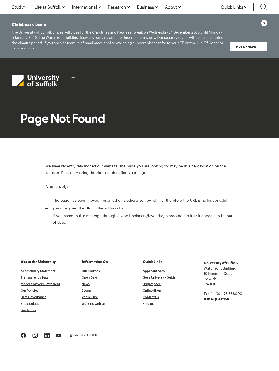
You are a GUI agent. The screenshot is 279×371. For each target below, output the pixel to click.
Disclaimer (28, 310)
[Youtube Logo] (58, 335)
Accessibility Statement (38, 271)
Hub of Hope (246, 46)
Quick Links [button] (232, 7)
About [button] (171, 7)
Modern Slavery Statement (40, 284)
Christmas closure (114, 36)
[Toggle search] (263, 6)
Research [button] (117, 7)
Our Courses (91, 271)
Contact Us (151, 297)
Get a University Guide (159, 277)
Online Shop (152, 290)
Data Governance (33, 297)
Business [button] (145, 7)
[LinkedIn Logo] (47, 335)
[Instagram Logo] (35, 335)
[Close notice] (264, 23)
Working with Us (93, 303)
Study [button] (18, 7)
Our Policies (29, 290)
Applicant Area (154, 271)
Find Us (148, 303)
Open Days (90, 277)
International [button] (84, 7)
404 (73, 77)
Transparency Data (35, 277)
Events (87, 290)
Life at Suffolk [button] (47, 7)
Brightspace (152, 284)
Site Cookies (30, 303)
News (86, 284)
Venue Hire (90, 297)
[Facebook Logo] (23, 335)
